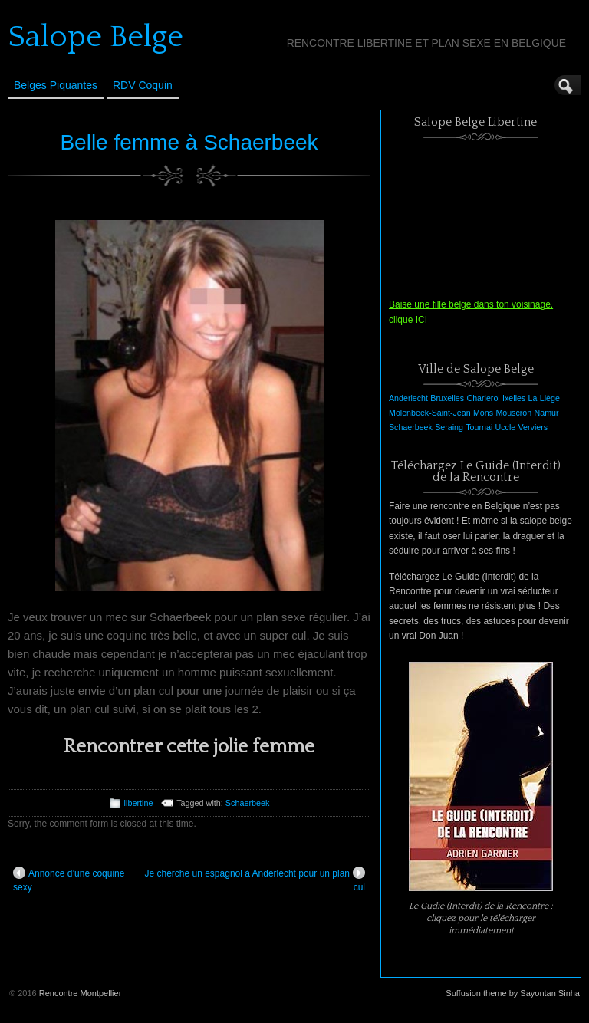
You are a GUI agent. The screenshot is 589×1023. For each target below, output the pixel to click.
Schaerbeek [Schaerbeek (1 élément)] (411, 427)
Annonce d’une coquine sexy (68, 880)
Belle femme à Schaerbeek (189, 142)
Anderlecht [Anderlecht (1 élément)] (408, 398)
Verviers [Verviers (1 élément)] (533, 427)
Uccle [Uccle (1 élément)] (505, 427)
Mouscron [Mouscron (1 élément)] (513, 412)
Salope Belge (95, 37)
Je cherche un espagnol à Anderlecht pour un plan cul (254, 880)
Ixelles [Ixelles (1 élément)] (513, 398)
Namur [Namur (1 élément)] (547, 412)
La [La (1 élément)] (533, 398)
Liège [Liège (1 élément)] (550, 398)
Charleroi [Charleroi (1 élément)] (482, 398)
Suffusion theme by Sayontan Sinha (513, 993)
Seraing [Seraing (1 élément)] (449, 427)
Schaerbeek (247, 803)
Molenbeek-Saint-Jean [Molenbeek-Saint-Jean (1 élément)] (430, 412)
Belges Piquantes (55, 85)
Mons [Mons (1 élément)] (483, 412)
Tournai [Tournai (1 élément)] (479, 427)
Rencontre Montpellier (80, 993)
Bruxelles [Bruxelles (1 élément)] (447, 398)
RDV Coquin (143, 85)
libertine (138, 803)
